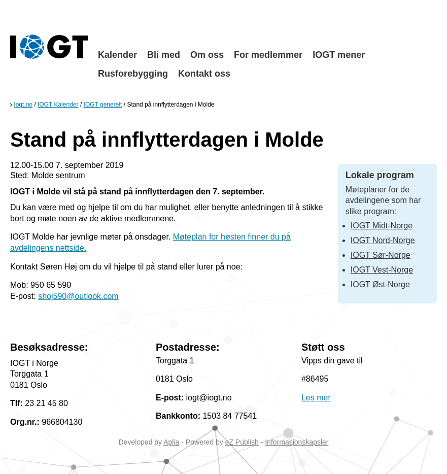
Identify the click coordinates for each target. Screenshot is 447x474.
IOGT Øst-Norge (380, 284)
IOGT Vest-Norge (382, 269)
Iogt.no (23, 104)
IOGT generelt (103, 104)
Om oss (207, 55)
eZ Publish (242, 442)
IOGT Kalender (58, 104)
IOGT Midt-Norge (381, 225)
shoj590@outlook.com (78, 296)
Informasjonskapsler (296, 442)
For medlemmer (268, 55)
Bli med (163, 55)
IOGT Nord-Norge (383, 240)
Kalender (117, 55)
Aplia (171, 442)
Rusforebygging (133, 74)
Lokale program (380, 175)
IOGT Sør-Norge (380, 255)
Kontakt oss (204, 74)
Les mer (316, 397)
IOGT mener (339, 55)
